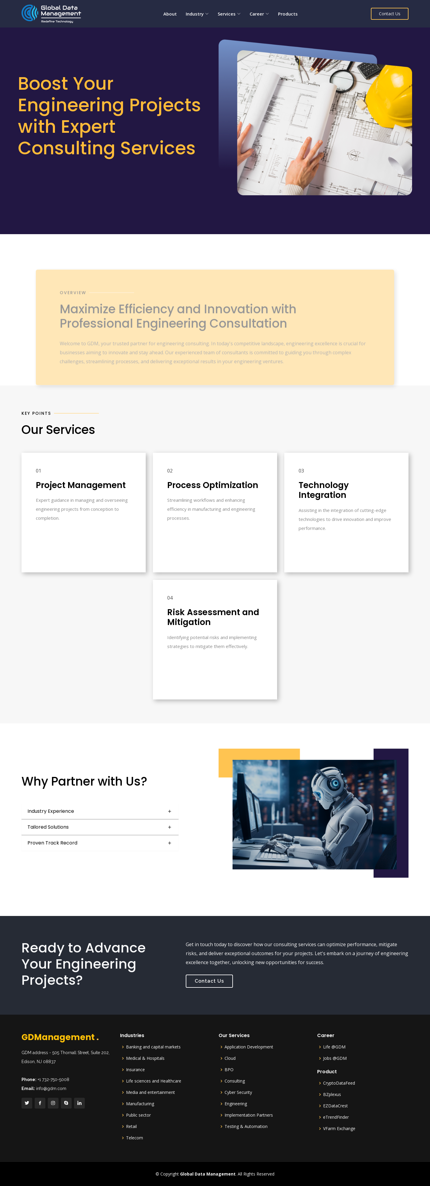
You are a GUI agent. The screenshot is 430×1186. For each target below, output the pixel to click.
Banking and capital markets (153, 1047)
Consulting (235, 1081)
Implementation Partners (249, 1115)
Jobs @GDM (335, 1058)
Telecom (134, 1138)
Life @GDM (334, 1047)
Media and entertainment (150, 1092)
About (170, 14)
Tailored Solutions (48, 827)
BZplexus (332, 1094)
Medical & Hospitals (145, 1058)
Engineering (236, 1104)
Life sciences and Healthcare (153, 1081)
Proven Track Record (52, 842)
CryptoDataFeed (339, 1083)
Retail (131, 1126)
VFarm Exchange (339, 1128)
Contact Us (389, 13)
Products (288, 14)
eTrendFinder (336, 1117)
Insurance (135, 1070)
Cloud (230, 1058)
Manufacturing (140, 1104)
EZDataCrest (335, 1106)
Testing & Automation (246, 1126)
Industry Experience (50, 811)
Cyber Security (238, 1092)
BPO (229, 1070)
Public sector (138, 1115)
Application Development (249, 1047)
